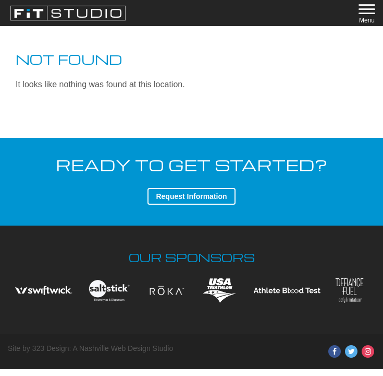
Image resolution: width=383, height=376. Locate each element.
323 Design (50, 348)
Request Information (191, 196)
